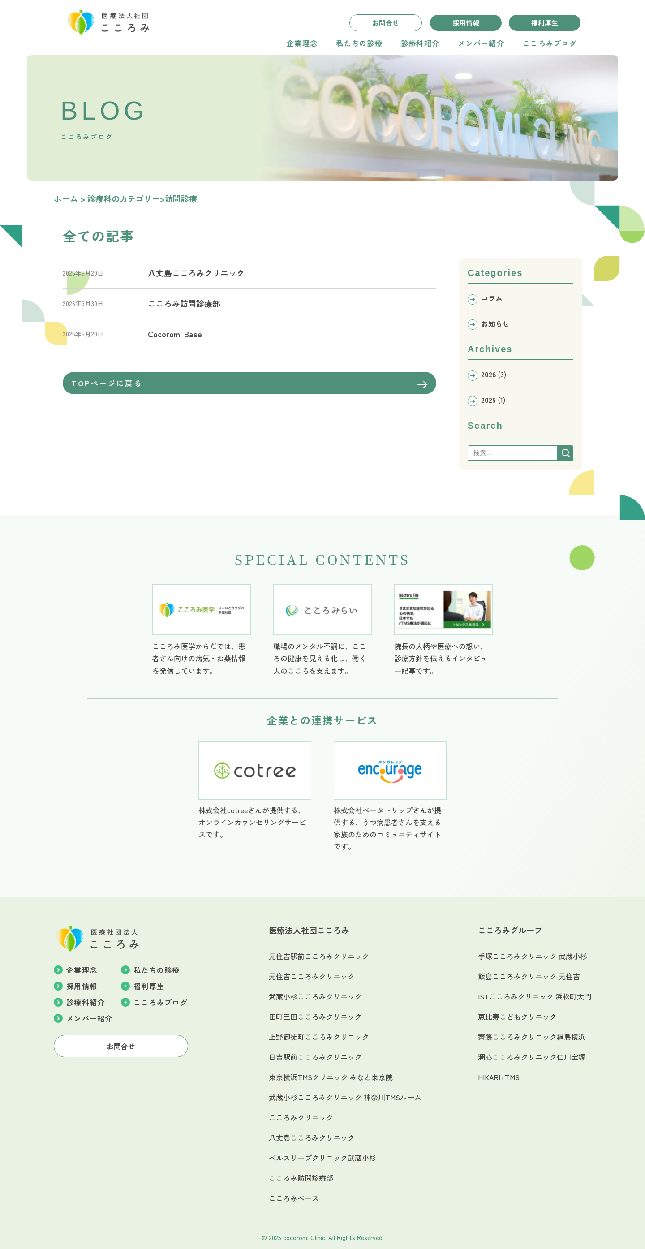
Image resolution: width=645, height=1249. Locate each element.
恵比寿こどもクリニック (517, 1016)
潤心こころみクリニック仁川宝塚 (531, 1056)
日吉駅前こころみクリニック (315, 1056)
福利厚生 (544, 22)
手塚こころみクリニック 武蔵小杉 (532, 956)
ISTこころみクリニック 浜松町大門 (534, 996)
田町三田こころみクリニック (315, 1016)
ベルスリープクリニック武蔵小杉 (322, 1157)
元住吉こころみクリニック (312, 976)
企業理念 (302, 43)
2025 (488, 399)
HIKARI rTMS (499, 1077)
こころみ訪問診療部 (301, 1177)
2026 (488, 374)
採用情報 (465, 22)
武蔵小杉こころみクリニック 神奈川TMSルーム (345, 1097)
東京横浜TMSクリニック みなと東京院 (331, 1077)
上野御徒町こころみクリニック (319, 1036)
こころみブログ (550, 43)
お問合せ (385, 22)
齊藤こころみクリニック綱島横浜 (531, 1036)
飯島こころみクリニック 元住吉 (529, 976)
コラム (492, 298)
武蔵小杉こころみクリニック (315, 996)
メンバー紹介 (481, 43)
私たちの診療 (359, 43)
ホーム (66, 198)
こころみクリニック (301, 1117)
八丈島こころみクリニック (312, 1137)
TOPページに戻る (249, 383)
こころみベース (294, 1198)
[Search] (565, 453)
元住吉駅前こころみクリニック (319, 956)
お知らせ (495, 323)
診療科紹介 (420, 43)
